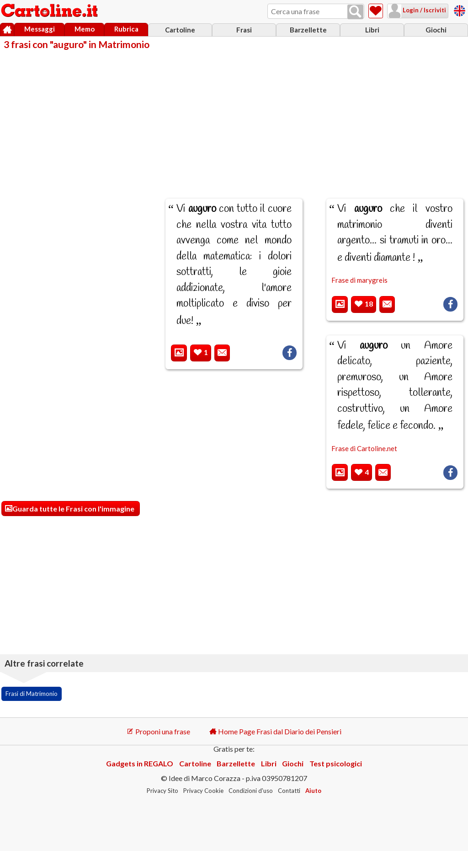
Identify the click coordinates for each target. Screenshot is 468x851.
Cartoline (180, 30)
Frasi (244, 30)
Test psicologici (335, 763)
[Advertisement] (234, 118)
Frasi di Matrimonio (31, 693)
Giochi (436, 30)
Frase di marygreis (359, 280)
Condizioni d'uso (251, 790)
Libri (372, 30)
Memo (84, 29)
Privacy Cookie (203, 790)
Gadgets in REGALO (139, 763)
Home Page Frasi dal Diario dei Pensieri (275, 731)
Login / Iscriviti (423, 10)
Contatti (289, 790)
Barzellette (308, 30)
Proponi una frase (158, 731)
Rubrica (126, 29)
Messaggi (39, 29)
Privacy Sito (162, 790)
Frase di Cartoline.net (364, 448)
